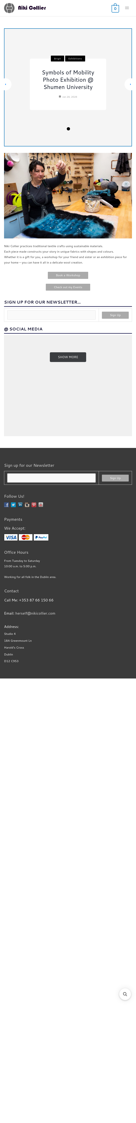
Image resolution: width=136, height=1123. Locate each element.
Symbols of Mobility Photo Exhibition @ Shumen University (68, 79)
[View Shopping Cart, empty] (115, 8)
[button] (125, 994)
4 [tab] (74, 129)
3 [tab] (68, 128)
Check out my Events (68, 287)
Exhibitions (75, 58)
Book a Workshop (68, 275)
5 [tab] (80, 129)
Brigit (57, 58)
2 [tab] (62, 128)
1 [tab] (56, 129)
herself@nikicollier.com (35, 1059)
